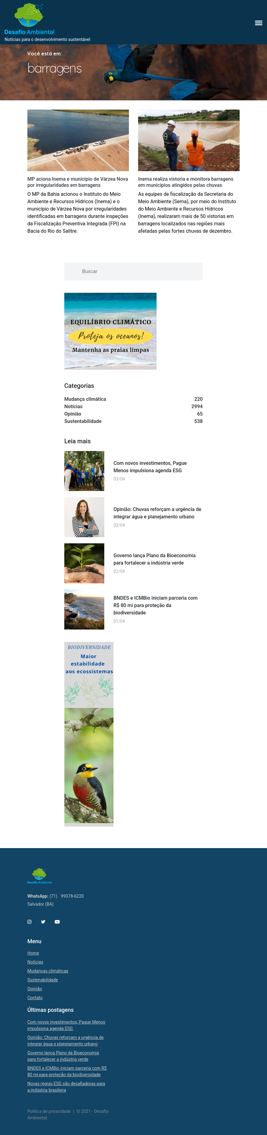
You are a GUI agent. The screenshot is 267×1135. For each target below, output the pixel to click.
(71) (53, 896)
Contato (34, 997)
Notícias (35, 962)
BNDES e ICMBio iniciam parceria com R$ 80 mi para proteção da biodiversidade (155, 605)
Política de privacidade (49, 1111)
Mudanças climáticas (47, 970)
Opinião (34, 988)
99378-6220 (72, 896)
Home (33, 953)
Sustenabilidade (42, 979)
